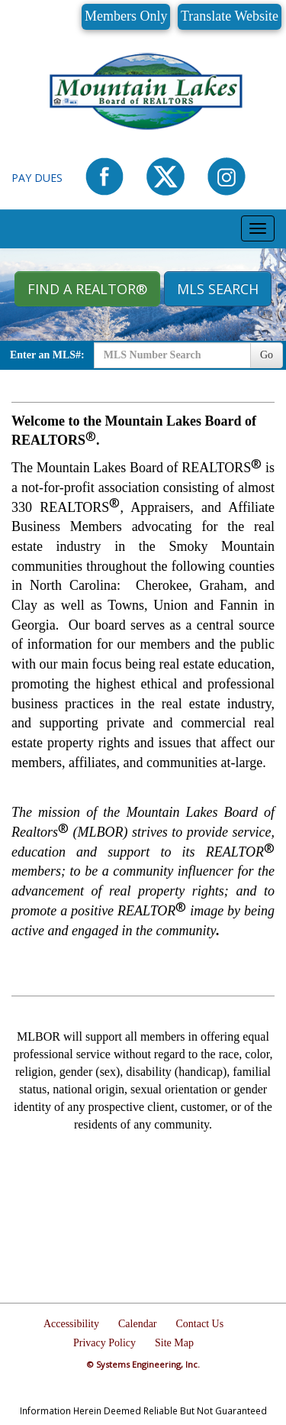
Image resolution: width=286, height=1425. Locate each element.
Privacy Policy (104, 1343)
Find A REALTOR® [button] (87, 289)
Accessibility (71, 1323)
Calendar (137, 1323)
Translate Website (229, 16)
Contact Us (200, 1323)
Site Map (174, 1343)
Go (266, 355)
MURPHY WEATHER (143, 1213)
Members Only (126, 16)
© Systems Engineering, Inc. (143, 1364)
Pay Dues (37, 177)
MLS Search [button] (218, 289)
